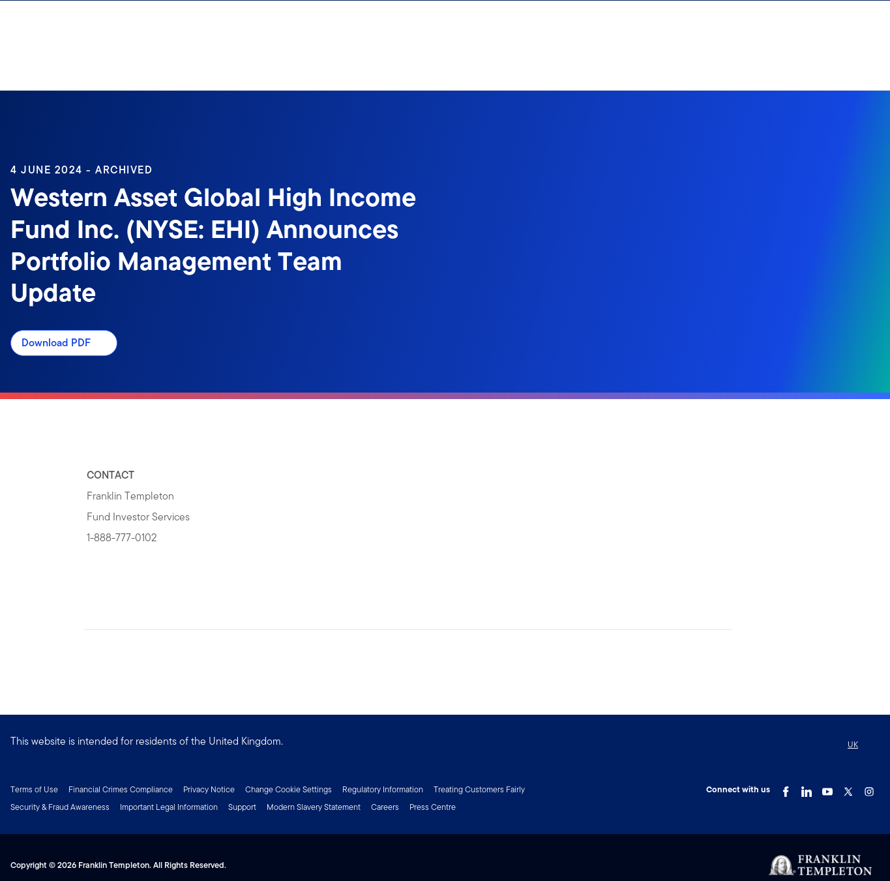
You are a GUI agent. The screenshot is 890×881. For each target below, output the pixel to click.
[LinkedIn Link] (806, 788)
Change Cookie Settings (288, 789)
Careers (385, 807)
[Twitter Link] (848, 788)
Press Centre (432, 807)
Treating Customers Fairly (479, 789)
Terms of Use (34, 789)
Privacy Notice (209, 789)
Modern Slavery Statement (314, 807)
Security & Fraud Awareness (60, 807)
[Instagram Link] (869, 788)
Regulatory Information (382, 789)
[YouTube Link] (827, 788)
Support (242, 807)
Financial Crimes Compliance (120, 789)
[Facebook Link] (785, 788)
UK (853, 744)
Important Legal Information (169, 807)
